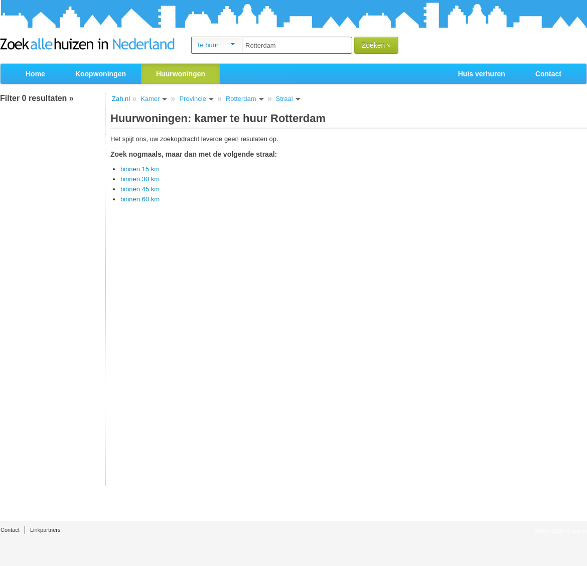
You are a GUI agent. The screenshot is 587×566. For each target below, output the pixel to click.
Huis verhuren (481, 74)
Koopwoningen (100, 74)
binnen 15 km (140, 169)
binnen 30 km (140, 179)
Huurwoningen (180, 74)
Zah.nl (121, 98)
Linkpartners (45, 530)
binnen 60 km (140, 199)
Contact (548, 74)
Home (35, 74)
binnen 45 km (140, 189)
